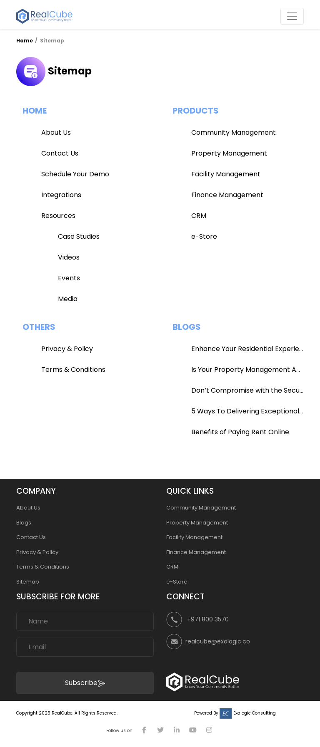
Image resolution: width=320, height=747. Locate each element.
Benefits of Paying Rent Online (240, 432)
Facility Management (225, 174)
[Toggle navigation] (292, 16)
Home (25, 40)
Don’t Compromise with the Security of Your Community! (247, 390)
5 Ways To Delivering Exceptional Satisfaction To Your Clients (247, 411)
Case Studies (79, 236)
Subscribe (85, 683)
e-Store (204, 236)
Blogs (23, 523)
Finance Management (227, 195)
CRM (198, 215)
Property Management (229, 153)
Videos (69, 257)
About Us (56, 132)
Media (68, 299)
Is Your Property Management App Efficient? (247, 369)
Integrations (61, 195)
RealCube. (62, 713)
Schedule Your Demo (75, 174)
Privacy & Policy (67, 349)
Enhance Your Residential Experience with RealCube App (247, 349)
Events (69, 278)
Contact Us (59, 153)
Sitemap (27, 582)
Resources (58, 215)
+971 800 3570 (208, 619)
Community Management (233, 132)
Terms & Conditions (73, 369)
